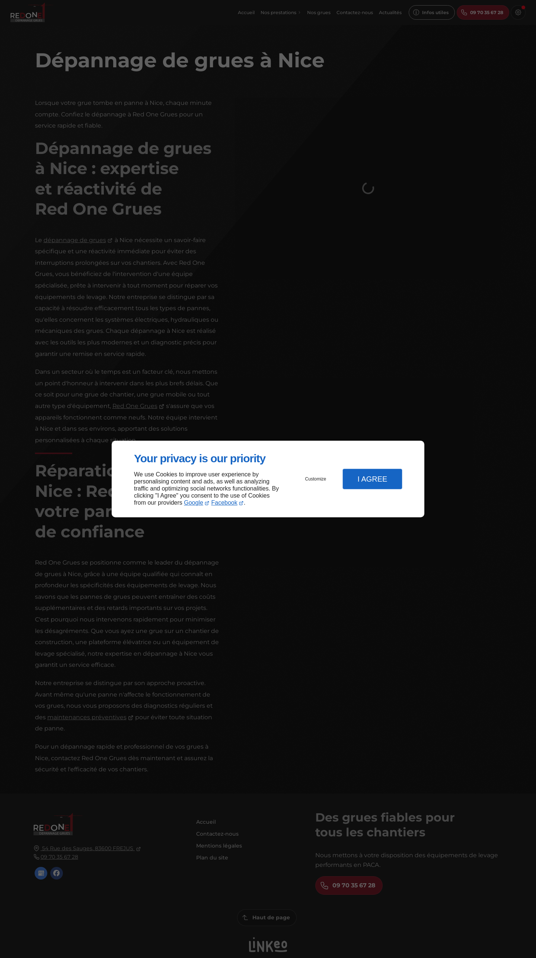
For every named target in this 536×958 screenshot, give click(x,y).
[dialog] (268, 479)
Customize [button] (315, 479)
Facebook (224, 502)
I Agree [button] (372, 479)
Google (193, 502)
